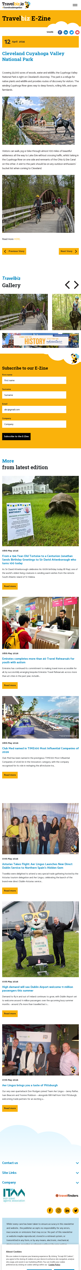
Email (34, 407)
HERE (17, 239)
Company (34, 422)
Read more (10, 586)
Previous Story (14, 251)
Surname (34, 393)
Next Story (69, 251)
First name (34, 378)
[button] (67, 285)
